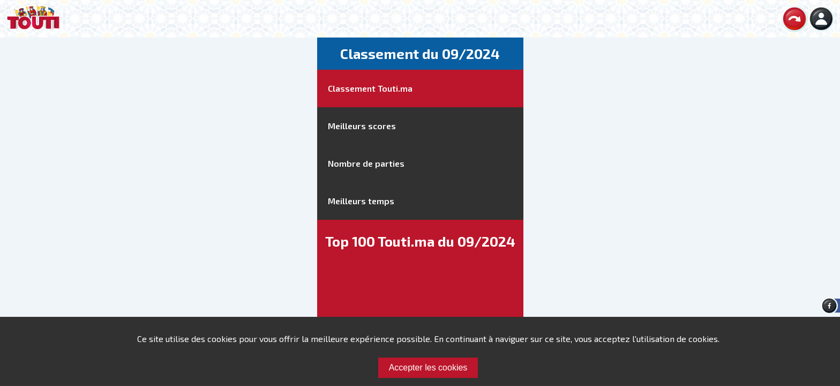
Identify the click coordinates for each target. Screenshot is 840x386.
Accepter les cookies (428, 367)
